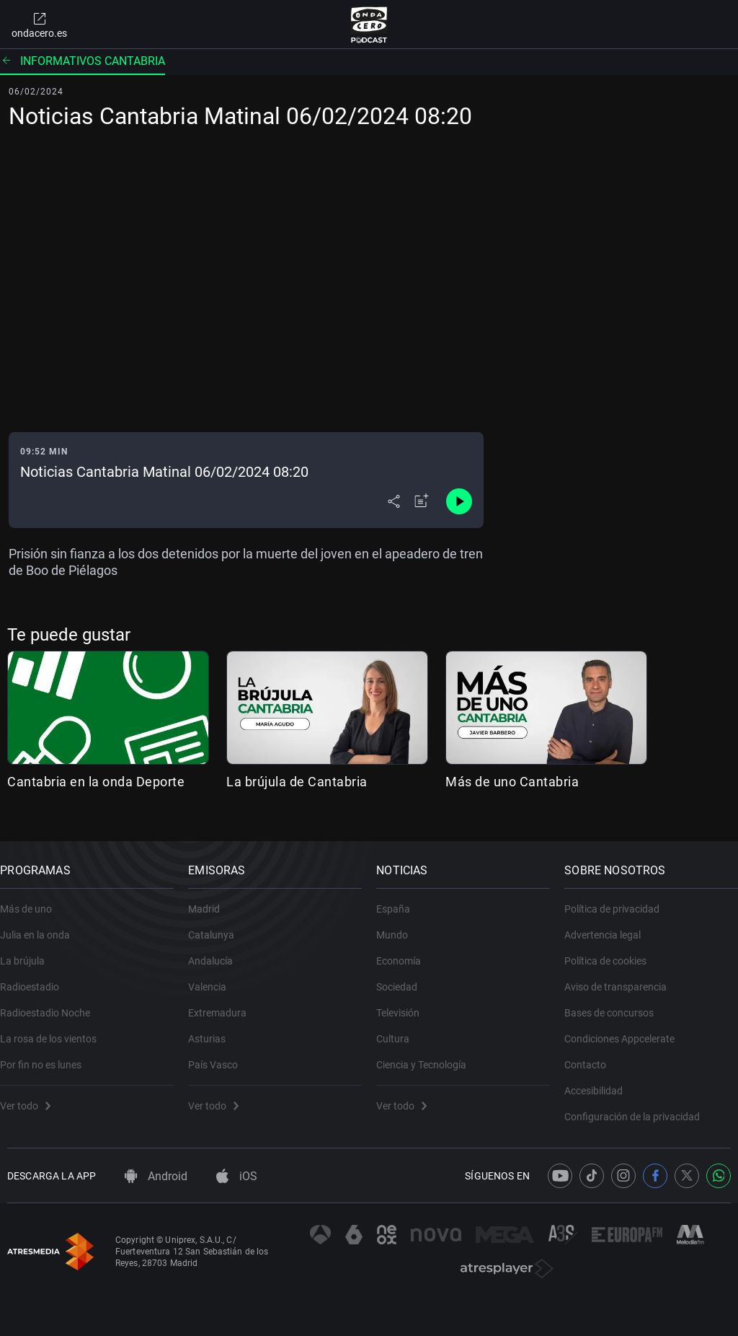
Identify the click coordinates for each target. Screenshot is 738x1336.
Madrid (211, 898)
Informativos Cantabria (82, 61)
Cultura (400, 1028)
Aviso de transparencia (623, 976)
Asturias (214, 1028)
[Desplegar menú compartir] (394, 501)
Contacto (592, 1054)
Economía (405, 950)
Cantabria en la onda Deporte (95, 781)
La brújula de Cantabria (297, 781)
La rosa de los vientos (55, 1028)
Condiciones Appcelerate (627, 1028)
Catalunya (218, 924)
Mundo (399, 924)
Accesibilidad (601, 1080)
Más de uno (33, 898)
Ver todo (32, 1095)
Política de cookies (613, 950)
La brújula (29, 950)
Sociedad (403, 976)
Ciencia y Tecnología (428, 1054)
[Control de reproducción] (459, 501)
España (400, 898)
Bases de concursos (616, 1002)
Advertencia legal (610, 924)
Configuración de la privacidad (639, 1106)
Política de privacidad (619, 898)
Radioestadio (36, 976)
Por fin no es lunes (48, 1054)
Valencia (214, 976)
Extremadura (224, 1002)
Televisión (405, 1002)
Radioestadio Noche (52, 1002)
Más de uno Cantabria (512, 781)
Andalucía (217, 950)
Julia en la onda (42, 924)
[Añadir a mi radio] (422, 501)
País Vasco (220, 1054)
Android (156, 1176)
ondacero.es (39, 24)
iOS (236, 1176)
